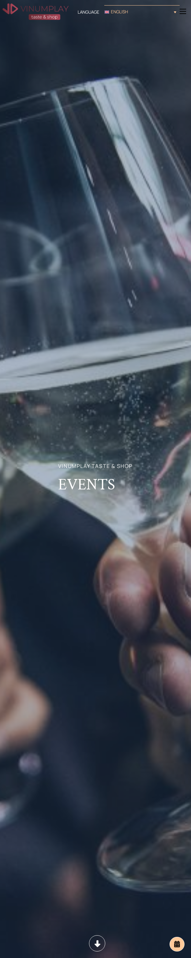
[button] (142, 12)
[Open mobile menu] (183, 11)
